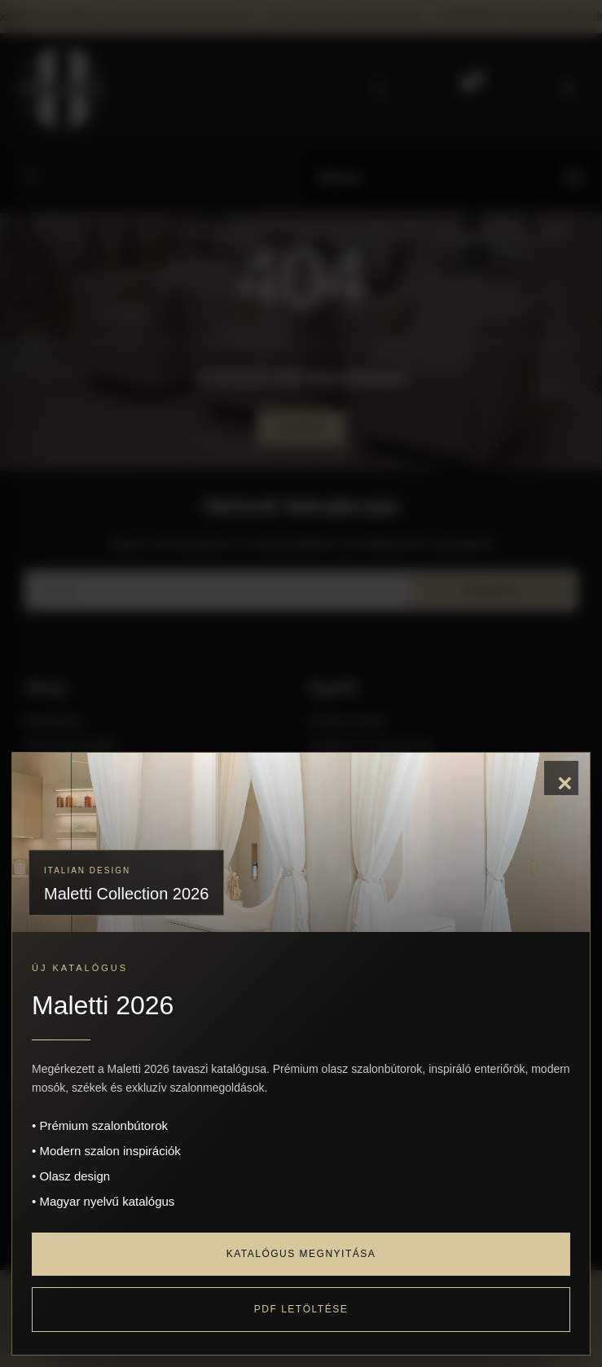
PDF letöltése (301, 1309)
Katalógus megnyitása (301, 1253)
